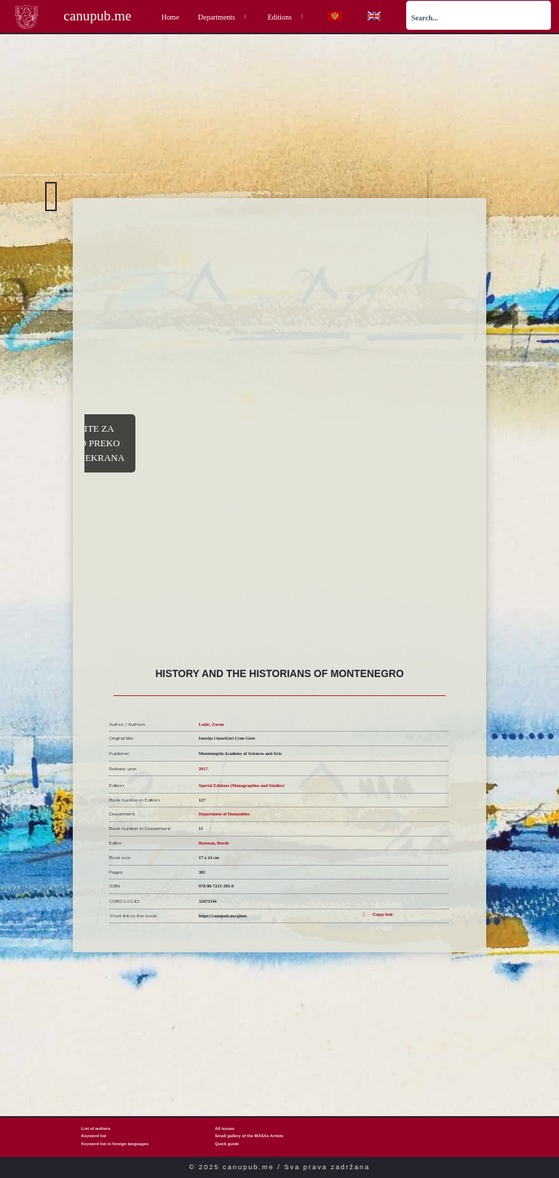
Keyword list (94, 1136)
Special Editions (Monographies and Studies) (241, 785)
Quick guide (227, 1144)
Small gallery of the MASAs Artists (249, 1136)
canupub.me (97, 15)
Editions (287, 17)
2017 (203, 769)
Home (170, 17)
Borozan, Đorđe (214, 843)
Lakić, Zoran (211, 724)
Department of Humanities (224, 814)
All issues (224, 1128)
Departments (223, 17)
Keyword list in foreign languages (115, 1144)
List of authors (96, 1128)
